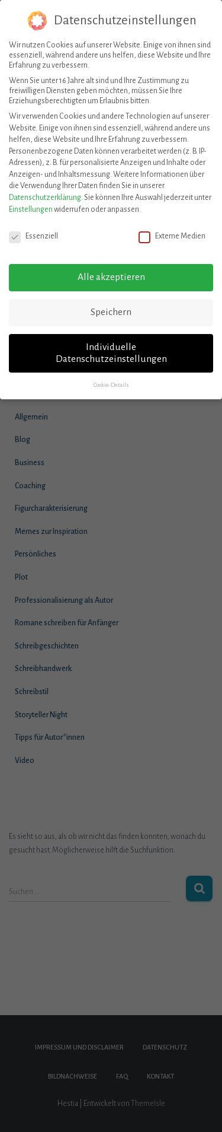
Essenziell (33, 226)
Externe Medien (172, 226)
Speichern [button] (111, 302)
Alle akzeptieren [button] (111, 267)
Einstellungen (31, 199)
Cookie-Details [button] (111, 375)
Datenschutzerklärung (45, 188)
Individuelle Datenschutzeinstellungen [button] (111, 343)
